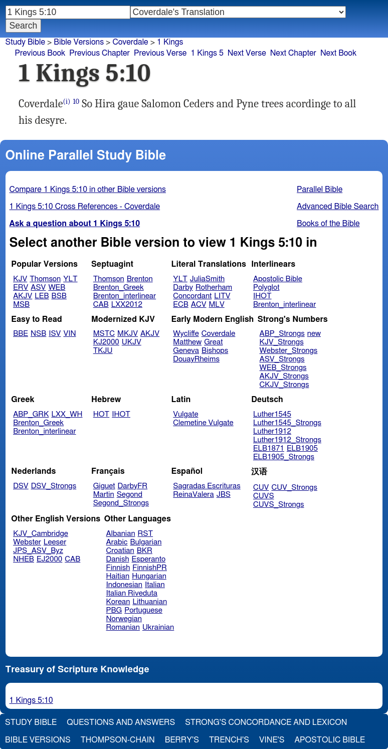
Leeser (55, 542)
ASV (38, 287)
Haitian (118, 576)
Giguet (104, 486)
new (314, 333)
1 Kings (170, 42)
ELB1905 (302, 448)
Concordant (192, 296)
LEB (42, 296)
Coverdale (219, 333)
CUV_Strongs (294, 487)
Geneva (186, 350)
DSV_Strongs (54, 486)
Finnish (118, 568)
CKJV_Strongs (284, 385)
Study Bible (25, 42)
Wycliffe (186, 333)
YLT (70, 279)
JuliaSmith (207, 279)
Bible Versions (79, 42)
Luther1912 (272, 431)
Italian (155, 585)
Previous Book (40, 53)
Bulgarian (145, 542)
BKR (144, 550)
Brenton (140, 279)
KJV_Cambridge (40, 533)
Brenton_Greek (118, 287)
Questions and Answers (121, 722)
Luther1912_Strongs (287, 440)
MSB (21, 304)
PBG (114, 610)
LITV (222, 296)
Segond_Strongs (121, 503)
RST (145, 533)
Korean (118, 602)
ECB (180, 304)
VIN (69, 333)
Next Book (338, 53)
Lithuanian (149, 602)
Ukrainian (158, 627)
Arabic (117, 542)
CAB (101, 304)
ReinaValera (193, 494)
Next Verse (247, 53)
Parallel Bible (319, 189)
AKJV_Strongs (284, 376)
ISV (55, 333)
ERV (20, 287)
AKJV (22, 296)
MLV (216, 304)
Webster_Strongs (289, 350)
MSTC (104, 333)
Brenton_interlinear (124, 296)
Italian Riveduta (131, 593)
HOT (101, 414)
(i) (67, 101)
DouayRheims (196, 359)
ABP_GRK (31, 414)
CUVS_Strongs (278, 504)
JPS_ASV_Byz (38, 550)
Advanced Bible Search (337, 207)
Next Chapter (293, 53)
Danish (117, 559)
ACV (199, 304)
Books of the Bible (328, 224)
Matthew (187, 342)
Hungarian (149, 576)
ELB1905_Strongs (283, 457)
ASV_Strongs (282, 359)
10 (76, 101)
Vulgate (185, 414)
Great (213, 342)
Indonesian (124, 585)
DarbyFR (133, 486)
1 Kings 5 (206, 53)
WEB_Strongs (283, 367)
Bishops (215, 350)
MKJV (127, 333)
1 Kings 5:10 (31, 700)
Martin (103, 494)
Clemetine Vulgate (203, 423)
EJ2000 (49, 559)
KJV (20, 279)
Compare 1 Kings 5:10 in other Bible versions (88, 189)
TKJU (103, 350)
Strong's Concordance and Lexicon (266, 722)
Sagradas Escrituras (206, 486)
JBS (224, 494)
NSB (38, 333)
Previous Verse (160, 53)
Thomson (45, 279)
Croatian (120, 550)
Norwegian (124, 619)
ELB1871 (268, 448)
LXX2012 (126, 304)
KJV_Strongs (282, 342)
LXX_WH (66, 414)
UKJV (131, 342)
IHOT (262, 296)
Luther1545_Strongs (287, 423)
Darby (183, 287)
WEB (56, 287)
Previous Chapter (99, 53)
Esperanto (149, 559)
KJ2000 (106, 342)
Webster (27, 542)
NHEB (23, 559)
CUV (261, 487)
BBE (20, 333)
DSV (21, 486)
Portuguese (143, 610)
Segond (129, 494)
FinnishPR (149, 568)
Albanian (120, 533)
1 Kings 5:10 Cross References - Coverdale (85, 207)
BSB (59, 296)
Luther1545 (272, 414)
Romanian (123, 627)
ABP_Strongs (282, 333)
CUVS (263, 496)
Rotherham (214, 287)
